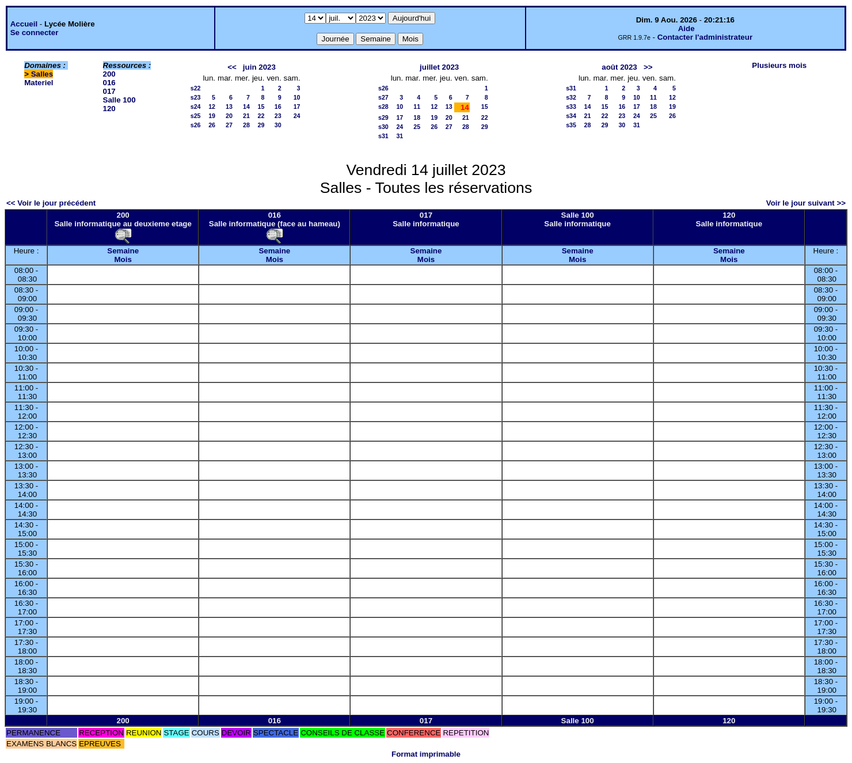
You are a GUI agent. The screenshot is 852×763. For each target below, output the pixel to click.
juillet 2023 (439, 67)
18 (416, 117)
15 (261, 106)
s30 (383, 126)
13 (229, 106)
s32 (571, 97)
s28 (383, 106)
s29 (383, 117)
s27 (383, 97)
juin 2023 (259, 67)
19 (211, 115)
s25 (196, 115)
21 (246, 115)
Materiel (38, 82)
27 (229, 125)
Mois (122, 259)
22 (261, 115)
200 (109, 74)
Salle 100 (119, 100)
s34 (571, 115)
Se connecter (34, 32)
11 (416, 106)
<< (232, 67)
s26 (196, 125)
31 (399, 135)
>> (648, 67)
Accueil (23, 24)
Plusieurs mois (779, 65)
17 (297, 106)
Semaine (123, 250)
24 (297, 115)
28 (246, 125)
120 (109, 108)
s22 (196, 88)
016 (109, 82)
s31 (383, 135)
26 (211, 125)
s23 (196, 97)
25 (416, 126)
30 (278, 125)
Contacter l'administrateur (704, 37)
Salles (42, 74)
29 (261, 125)
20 (229, 115)
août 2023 (619, 67)
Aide (686, 28)
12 (211, 106)
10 (297, 97)
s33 (571, 106)
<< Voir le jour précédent (51, 203)
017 (109, 91)
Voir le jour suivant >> (806, 203)
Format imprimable (426, 754)
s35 (571, 125)
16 (278, 106)
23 (278, 115)
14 (246, 106)
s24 (196, 106)
